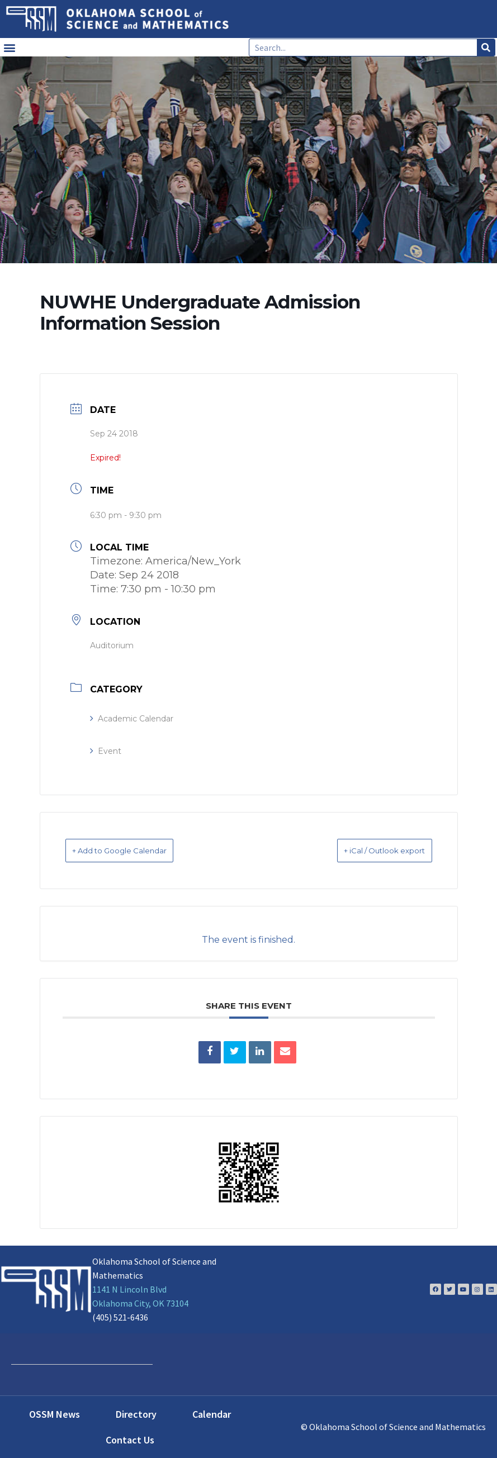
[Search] (486, 47)
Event (105, 751)
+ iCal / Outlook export (368, 850)
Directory (136, 1413)
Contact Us (130, 1439)
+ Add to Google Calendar (136, 850)
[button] (9, 47)
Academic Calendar (131, 719)
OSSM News (54, 1413)
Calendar (211, 1413)
